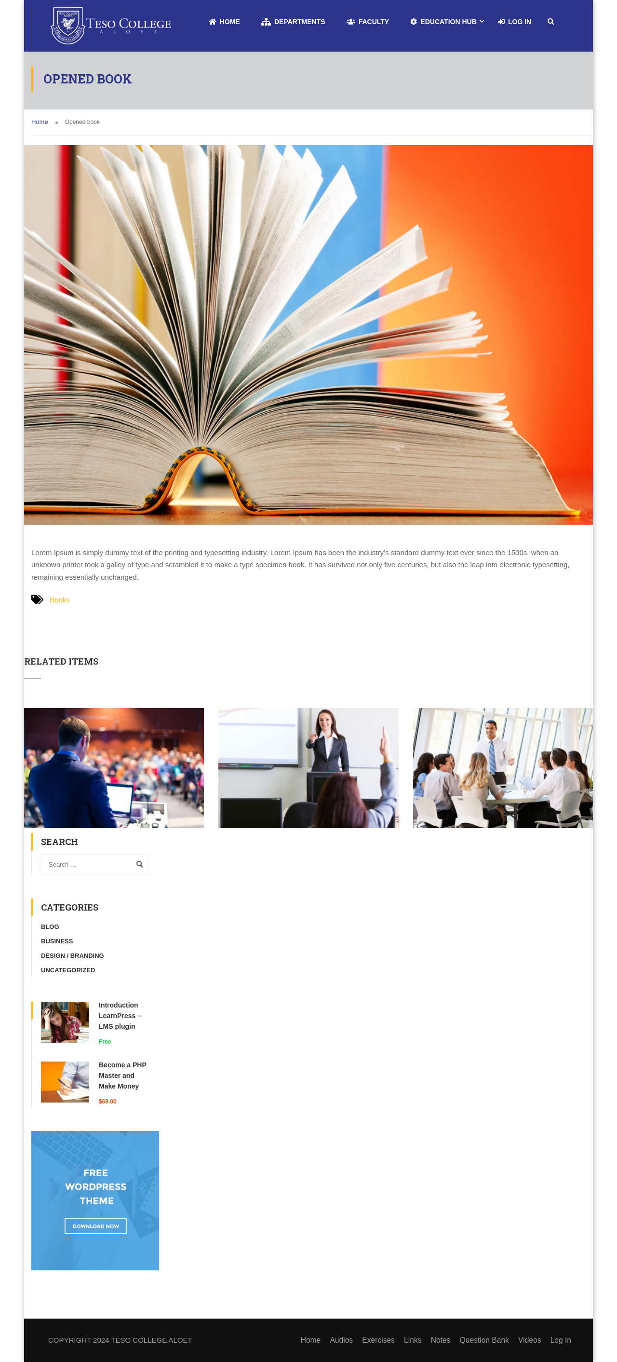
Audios (348, 1340)
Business (57, 941)
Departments (293, 22)
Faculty (368, 22)
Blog (50, 926)
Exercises (384, 1340)
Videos (531, 1340)
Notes (444, 1340)
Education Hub (443, 22)
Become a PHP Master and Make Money (123, 1075)
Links (417, 1340)
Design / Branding (72, 955)
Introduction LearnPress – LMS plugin (120, 1015)
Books (60, 600)
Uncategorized (68, 970)
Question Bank (486, 1340)
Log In (514, 22)
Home (224, 22)
